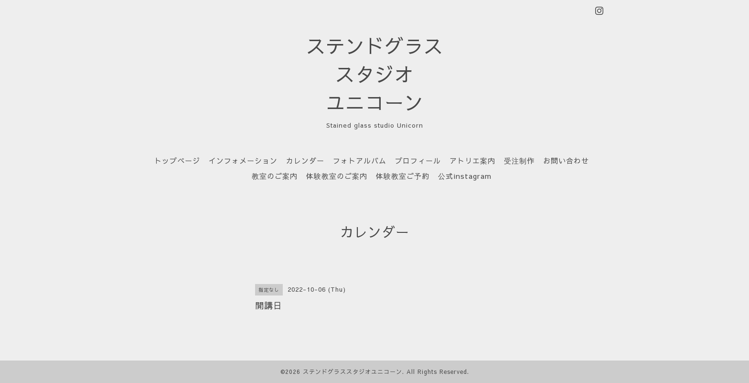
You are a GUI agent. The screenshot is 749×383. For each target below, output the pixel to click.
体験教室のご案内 (336, 176)
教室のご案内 (275, 176)
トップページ (177, 160)
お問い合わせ (566, 160)
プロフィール (418, 160)
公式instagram (465, 176)
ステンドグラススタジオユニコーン (352, 371)
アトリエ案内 (472, 160)
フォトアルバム (359, 160)
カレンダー (305, 160)
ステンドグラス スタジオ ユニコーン (374, 74)
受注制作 (519, 160)
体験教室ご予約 (402, 176)
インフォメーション (243, 160)
